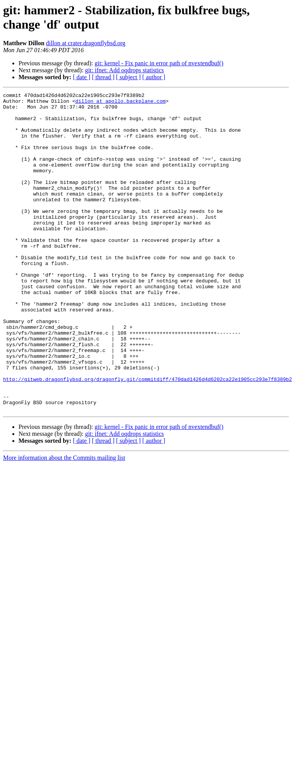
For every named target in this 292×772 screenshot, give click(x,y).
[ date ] (81, 77)
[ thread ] (103, 77)
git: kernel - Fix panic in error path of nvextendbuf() (159, 63)
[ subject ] (128, 77)
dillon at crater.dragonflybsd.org (85, 43)
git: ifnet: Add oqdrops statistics (124, 70)
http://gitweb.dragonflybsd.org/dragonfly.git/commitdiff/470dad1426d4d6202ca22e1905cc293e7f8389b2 (147, 437)
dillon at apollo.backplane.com (120, 103)
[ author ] (153, 77)
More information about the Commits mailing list (64, 521)
